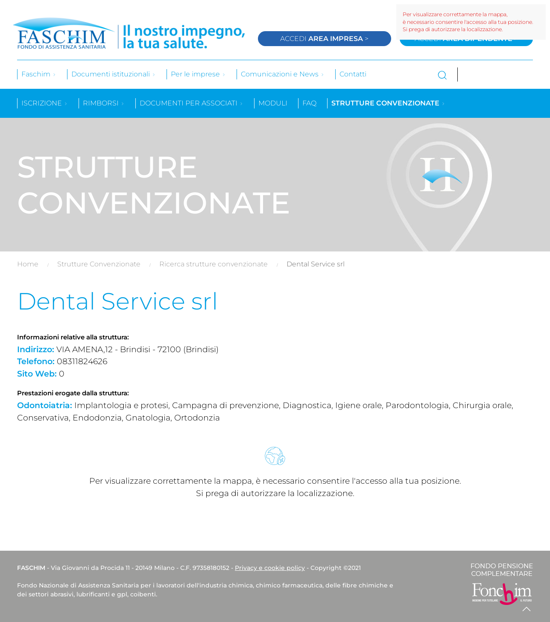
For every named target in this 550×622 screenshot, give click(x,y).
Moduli (272, 103)
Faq (309, 103)
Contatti (352, 74)
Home (27, 264)
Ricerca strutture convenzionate (213, 264)
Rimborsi (104, 103)
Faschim (38, 74)
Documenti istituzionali (113, 74)
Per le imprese (198, 74)
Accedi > (324, 39)
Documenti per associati (191, 103)
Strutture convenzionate (388, 103)
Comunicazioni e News (283, 74)
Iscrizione (44, 103)
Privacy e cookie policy (270, 568)
